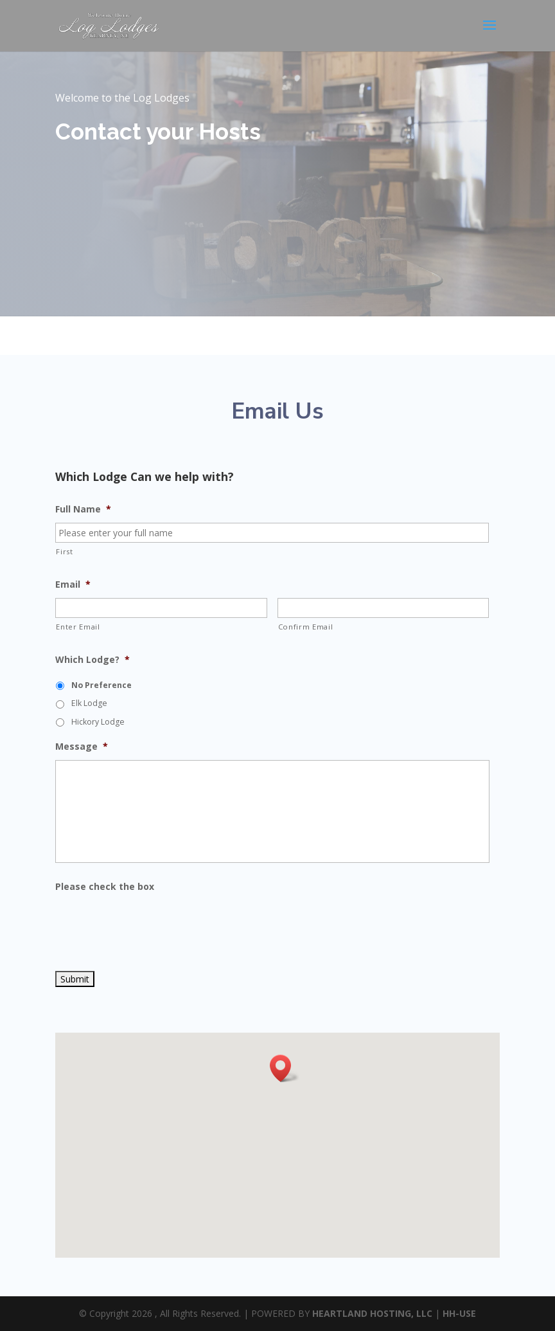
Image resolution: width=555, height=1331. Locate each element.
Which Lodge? (92, 660)
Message (81, 746)
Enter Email (78, 626)
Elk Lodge (89, 703)
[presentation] (153, 925)
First (64, 551)
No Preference (101, 685)
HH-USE (459, 1313)
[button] (284, 1068)
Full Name (83, 509)
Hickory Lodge (98, 721)
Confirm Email (305, 626)
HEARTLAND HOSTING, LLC (372, 1313)
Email (73, 584)
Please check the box (104, 886)
